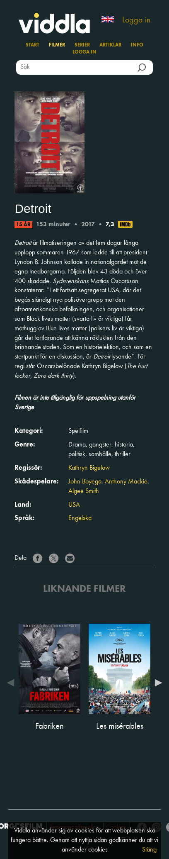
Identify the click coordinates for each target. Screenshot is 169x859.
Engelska (80, 518)
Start (32, 45)
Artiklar (110, 45)
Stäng (149, 850)
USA (74, 505)
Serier (82, 45)
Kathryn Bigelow (89, 468)
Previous (12, 682)
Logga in (136, 20)
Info (137, 45)
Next (156, 682)
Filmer (57, 45)
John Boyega (84, 481)
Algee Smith (83, 491)
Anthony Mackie (126, 481)
